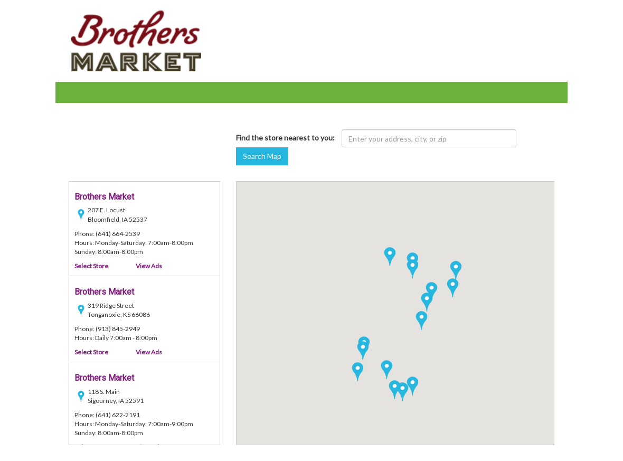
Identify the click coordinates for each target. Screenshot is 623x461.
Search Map (262, 156)
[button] (421, 320)
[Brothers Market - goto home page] (136, 39)
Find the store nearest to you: (285, 137)
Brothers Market (104, 197)
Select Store (91, 266)
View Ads (149, 266)
